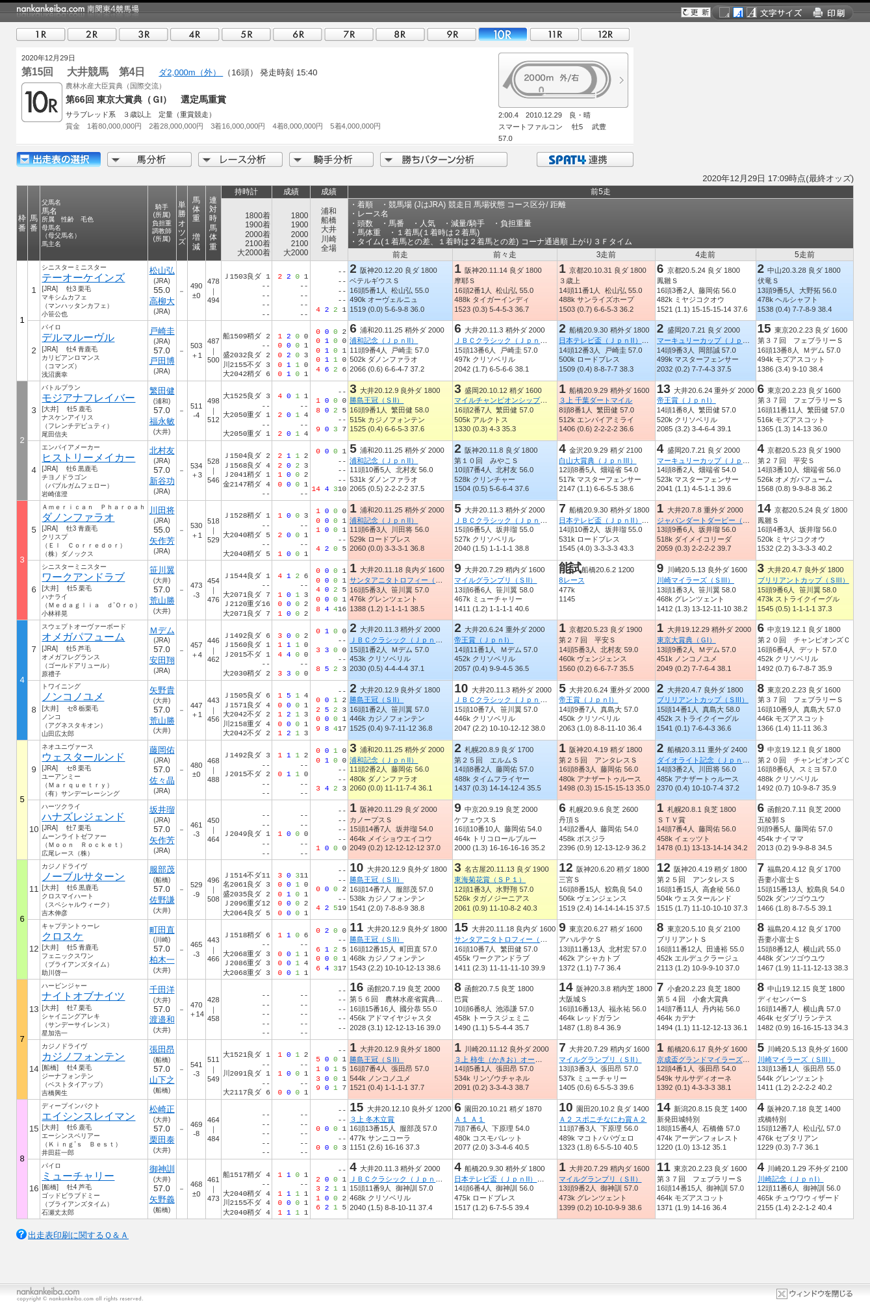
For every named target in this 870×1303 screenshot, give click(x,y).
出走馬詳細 (58, 159)
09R (451, 34)
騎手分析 (331, 159)
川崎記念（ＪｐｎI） (791, 1179)
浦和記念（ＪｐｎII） (384, 340)
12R (605, 34)
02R (92, 34)
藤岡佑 (162, 750)
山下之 (162, 1080)
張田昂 (162, 1049)
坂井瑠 (162, 810)
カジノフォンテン (83, 1056)
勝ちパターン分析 (443, 159)
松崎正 (162, 1109)
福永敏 (162, 421)
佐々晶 (162, 780)
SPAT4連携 (584, 159)
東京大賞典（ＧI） (686, 640)
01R (41, 34)
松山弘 (162, 270)
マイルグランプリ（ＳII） (495, 580)
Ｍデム (162, 630)
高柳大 (162, 301)
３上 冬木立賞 (372, 1119)
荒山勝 (162, 600)
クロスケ (62, 936)
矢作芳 (162, 541)
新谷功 (162, 481)
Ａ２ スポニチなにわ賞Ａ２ (602, 1119)
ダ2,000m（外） (191, 72)
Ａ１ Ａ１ (469, 1119)
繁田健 (162, 391)
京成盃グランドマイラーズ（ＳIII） (713, 1059)
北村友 (162, 450)
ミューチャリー (78, 1176)
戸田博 (162, 361)
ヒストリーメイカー (88, 457)
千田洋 (162, 989)
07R (349, 34)
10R (503, 34)
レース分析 (240, 159)
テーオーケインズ (83, 277)
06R (297, 34)
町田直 (162, 930)
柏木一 (162, 960)
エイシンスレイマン (88, 1116)
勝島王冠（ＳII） (376, 400)
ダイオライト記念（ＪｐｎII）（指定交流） (727, 760)
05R (246, 34)
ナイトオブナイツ (83, 996)
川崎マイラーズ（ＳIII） (695, 580)
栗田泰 (162, 1140)
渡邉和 (162, 1019)
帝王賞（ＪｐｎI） (686, 400)
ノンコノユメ (73, 696)
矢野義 (162, 1199)
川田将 (162, 510)
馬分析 (149, 159)
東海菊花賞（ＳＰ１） (490, 879)
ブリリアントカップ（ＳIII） (803, 580)
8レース (571, 580)
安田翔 (162, 660)
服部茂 (162, 869)
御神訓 (162, 1169)
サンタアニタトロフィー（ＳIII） (402, 580)
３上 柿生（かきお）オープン (501, 1059)
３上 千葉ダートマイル (595, 400)
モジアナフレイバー (88, 397)
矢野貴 (162, 690)
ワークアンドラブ (83, 577)
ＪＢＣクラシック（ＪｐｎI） (501, 340)
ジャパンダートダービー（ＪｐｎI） (715, 520)
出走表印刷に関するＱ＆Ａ (78, 1235)
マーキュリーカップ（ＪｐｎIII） (710, 340)
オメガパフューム (83, 636)
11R (554, 34)
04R (195, 34)
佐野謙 (162, 900)
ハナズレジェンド (83, 816)
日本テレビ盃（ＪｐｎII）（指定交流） (621, 340)
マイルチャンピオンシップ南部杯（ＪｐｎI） (526, 400)
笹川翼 (162, 570)
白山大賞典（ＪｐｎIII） (597, 460)
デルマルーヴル (78, 337)
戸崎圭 (162, 331)
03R (143, 34)
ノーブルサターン (83, 876)
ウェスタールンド (83, 757)
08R (400, 34)
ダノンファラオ (78, 517)
